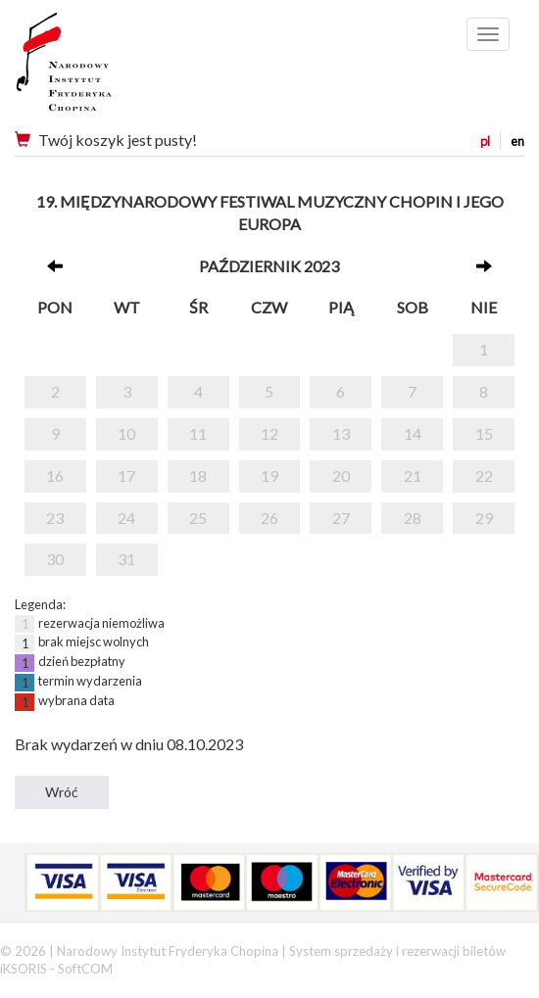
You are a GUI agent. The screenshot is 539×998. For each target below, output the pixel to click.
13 (341, 433)
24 (126, 517)
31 (126, 558)
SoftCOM (85, 968)
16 (55, 475)
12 (269, 433)
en (517, 141)
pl (485, 141)
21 (412, 475)
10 (126, 433)
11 (198, 433)
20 (341, 475)
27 (341, 517)
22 (484, 475)
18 (198, 475)
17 (126, 475)
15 (484, 433)
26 (269, 517)
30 (55, 558)
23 (55, 517)
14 (412, 433)
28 (412, 517)
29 (484, 517)
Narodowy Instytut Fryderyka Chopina (100, 68)
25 (198, 517)
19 (269, 475)
